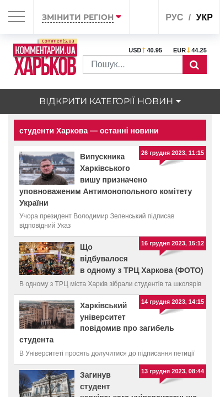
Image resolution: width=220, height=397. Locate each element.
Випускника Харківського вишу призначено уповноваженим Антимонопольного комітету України (105, 179)
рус (174, 17)
